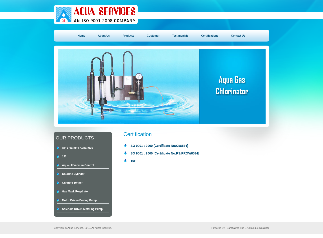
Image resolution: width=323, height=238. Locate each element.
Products (128, 35)
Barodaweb (233, 228)
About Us (104, 35)
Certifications (209, 35)
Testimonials (180, 35)
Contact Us (238, 35)
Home (81, 35)
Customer (153, 35)
